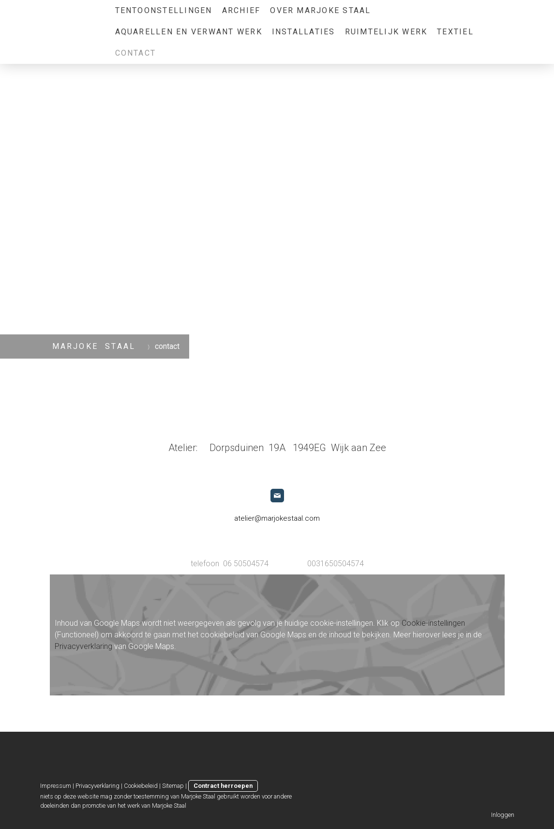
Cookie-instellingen (433, 623)
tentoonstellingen (163, 10)
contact (135, 53)
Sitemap (173, 785)
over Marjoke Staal (320, 10)
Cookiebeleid (141, 785)
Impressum (55, 785)
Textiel (455, 31)
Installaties (303, 31)
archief (241, 10)
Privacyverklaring (83, 646)
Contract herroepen (223, 785)
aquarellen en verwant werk (188, 31)
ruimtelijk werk (386, 31)
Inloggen (502, 814)
